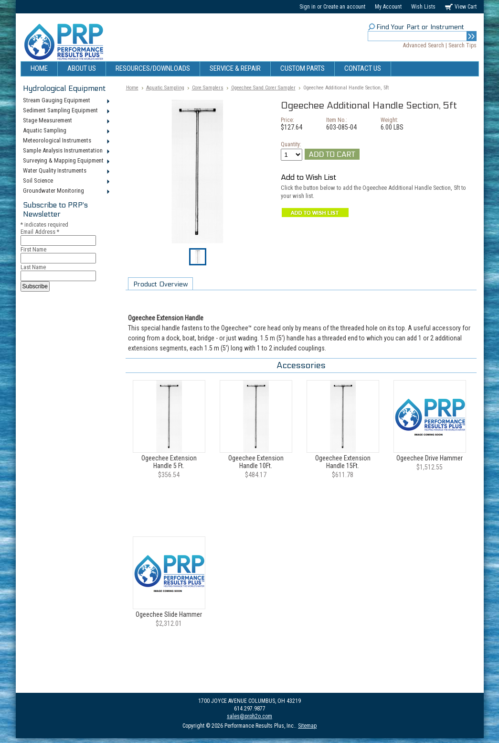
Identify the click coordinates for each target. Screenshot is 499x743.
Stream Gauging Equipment (66, 101)
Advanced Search (423, 45)
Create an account (344, 6)
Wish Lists (423, 6)
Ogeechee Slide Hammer (169, 614)
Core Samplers (207, 88)
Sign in (307, 6)
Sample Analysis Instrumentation (66, 151)
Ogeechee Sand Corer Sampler (263, 88)
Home (132, 88)
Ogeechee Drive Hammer (429, 458)
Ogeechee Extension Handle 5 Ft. (169, 462)
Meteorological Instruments (66, 141)
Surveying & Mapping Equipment (66, 161)
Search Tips (462, 45)
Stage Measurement (66, 121)
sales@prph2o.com (249, 716)
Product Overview (160, 284)
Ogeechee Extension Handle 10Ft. (256, 462)
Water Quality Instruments (66, 171)
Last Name (33, 267)
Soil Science (66, 181)
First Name (33, 249)
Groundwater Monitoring (66, 191)
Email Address (40, 231)
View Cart (466, 6)
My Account (388, 6)
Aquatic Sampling (66, 131)
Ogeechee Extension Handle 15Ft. (343, 462)
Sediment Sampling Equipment (66, 111)
